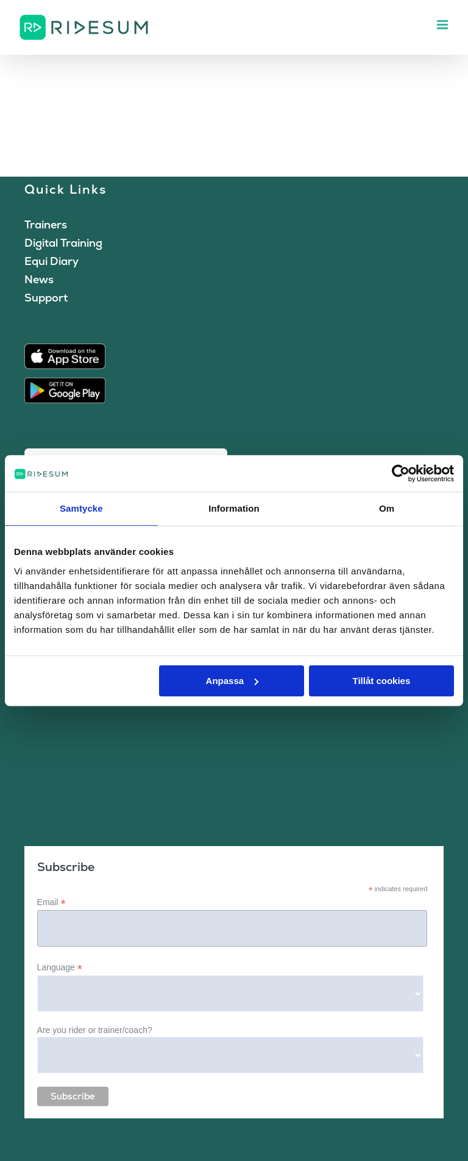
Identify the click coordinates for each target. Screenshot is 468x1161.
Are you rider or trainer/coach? (94, 1030)
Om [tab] (386, 508)
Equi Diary (51, 261)
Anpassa (232, 681)
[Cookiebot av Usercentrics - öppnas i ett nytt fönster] (400, 473)
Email (51, 902)
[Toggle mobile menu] (443, 24)
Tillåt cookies (381, 681)
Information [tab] (234, 508)
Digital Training (63, 243)
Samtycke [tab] (81, 508)
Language (59, 967)
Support (46, 298)
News (39, 279)
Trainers (45, 224)
